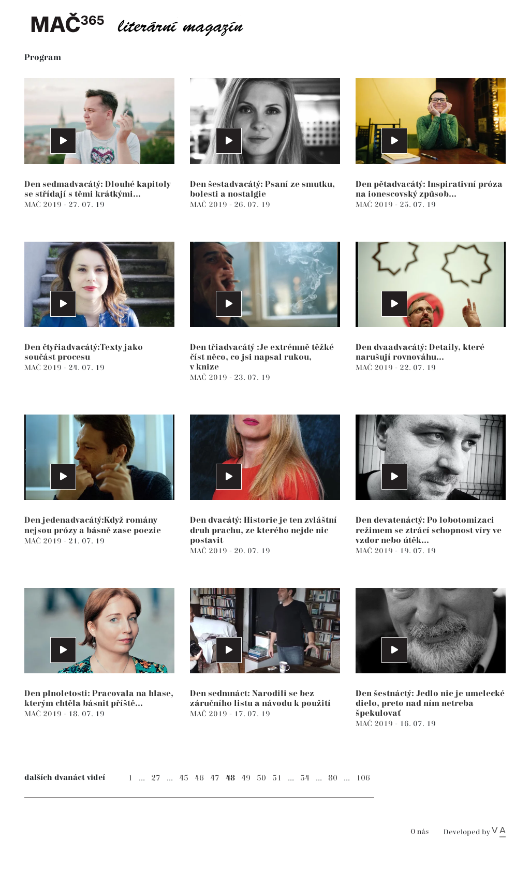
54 (305, 778)
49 (246, 778)
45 (183, 778)
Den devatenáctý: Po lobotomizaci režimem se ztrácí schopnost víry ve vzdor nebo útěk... (429, 530)
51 (277, 778)
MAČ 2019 (44, 205)
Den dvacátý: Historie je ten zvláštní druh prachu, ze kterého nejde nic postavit (263, 530)
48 (230, 778)
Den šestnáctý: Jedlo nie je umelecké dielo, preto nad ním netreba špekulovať (430, 703)
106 (363, 778)
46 (199, 778)
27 (155, 778)
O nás (419, 832)
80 (332, 778)
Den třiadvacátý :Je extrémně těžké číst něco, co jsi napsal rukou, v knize (262, 357)
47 (214, 778)
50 (261, 778)
